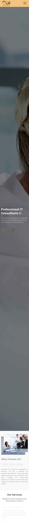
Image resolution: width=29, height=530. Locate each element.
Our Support (19, 464)
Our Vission (12, 464)
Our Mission (5, 464)
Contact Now (8, 230)
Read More (5, 520)
